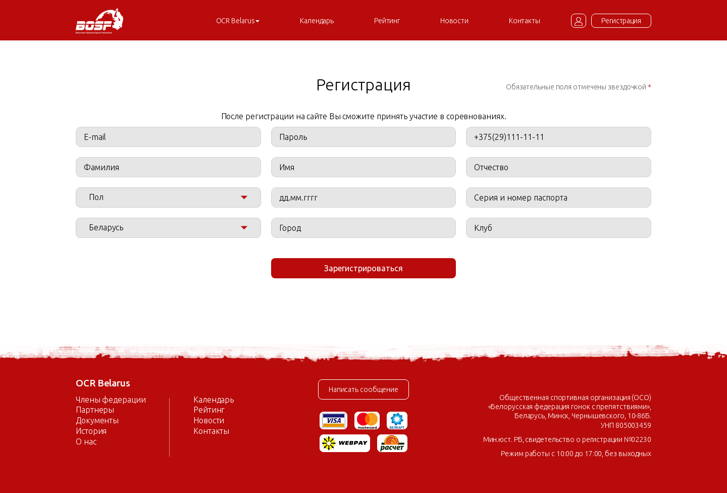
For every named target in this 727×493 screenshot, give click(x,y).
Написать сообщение (363, 389)
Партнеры (95, 409)
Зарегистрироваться (363, 268)
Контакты (524, 21)
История (91, 430)
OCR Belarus (238, 21)
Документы (97, 420)
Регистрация (621, 21)
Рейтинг (387, 21)
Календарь (317, 21)
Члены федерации (111, 399)
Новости (454, 21)
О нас (86, 441)
